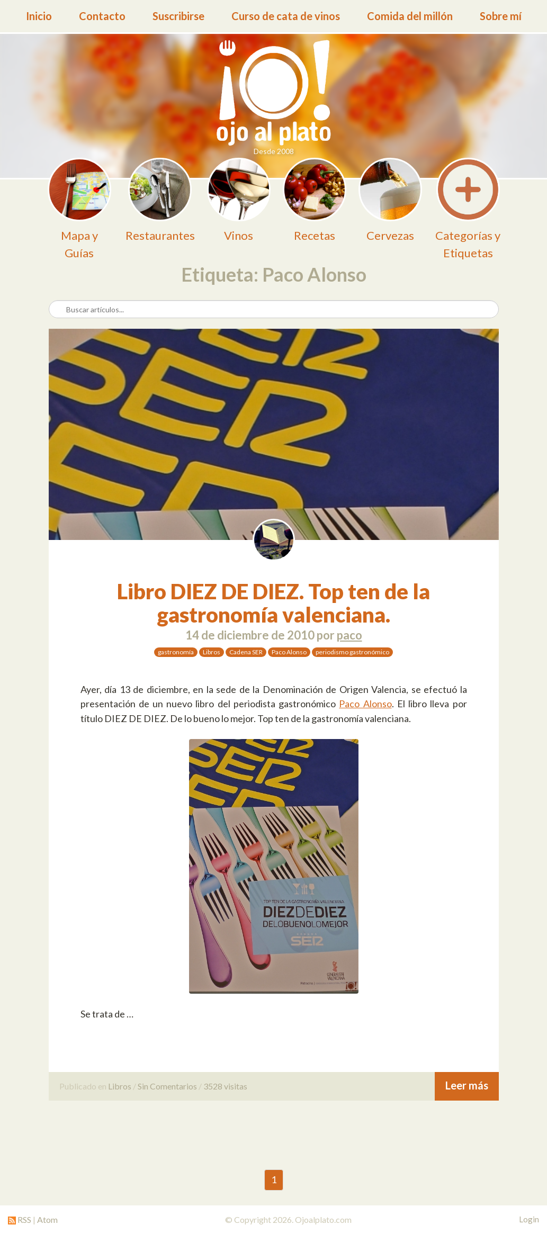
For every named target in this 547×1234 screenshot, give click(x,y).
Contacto (102, 16)
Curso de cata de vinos (285, 16)
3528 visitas (225, 1086)
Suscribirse (178, 16)
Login (529, 1219)
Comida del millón (410, 16)
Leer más (466, 1085)
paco (349, 635)
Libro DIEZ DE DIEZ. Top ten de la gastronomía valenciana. (273, 603)
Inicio (39, 16)
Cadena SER (246, 652)
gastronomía (176, 652)
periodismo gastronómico (352, 652)
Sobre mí (501, 16)
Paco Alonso (289, 652)
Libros (211, 652)
